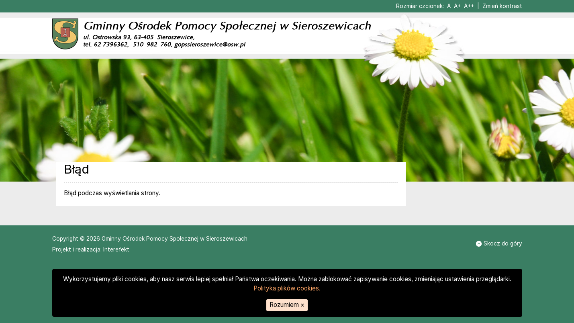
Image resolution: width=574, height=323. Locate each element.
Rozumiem (287, 305)
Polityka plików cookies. (287, 288)
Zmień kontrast (502, 6)
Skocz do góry (499, 243)
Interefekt (116, 249)
